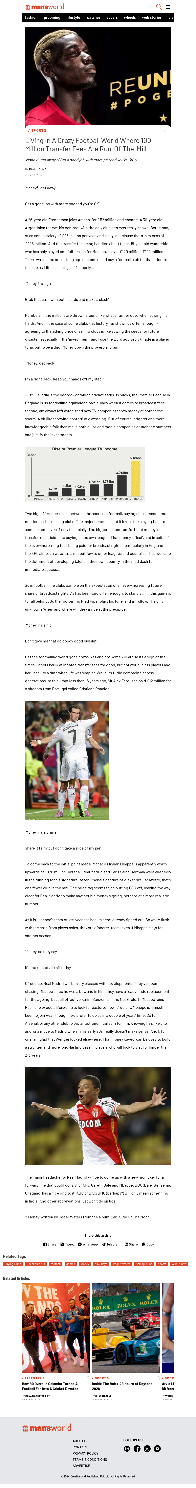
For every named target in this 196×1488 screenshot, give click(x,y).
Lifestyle (73, 17)
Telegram (111, 1244)
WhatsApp (88, 1244)
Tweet (67, 1244)
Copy (148, 1244)
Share (49, 1244)
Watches (93, 17)
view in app (178, 17)
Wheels (130, 17)
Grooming (52, 17)
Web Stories (152, 17)
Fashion (31, 17)
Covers (112, 17)
